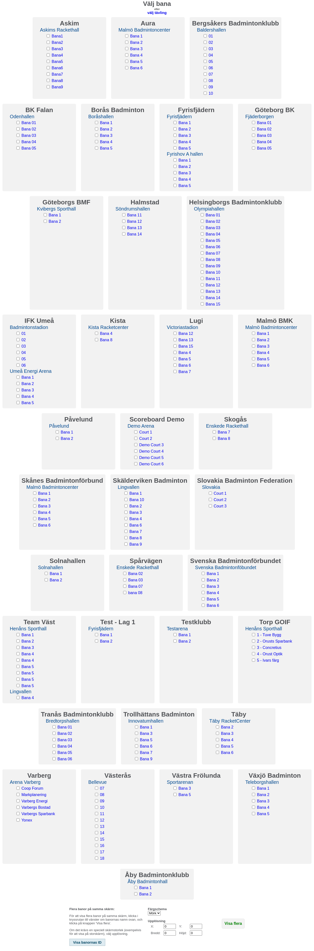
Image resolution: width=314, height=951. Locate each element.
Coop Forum (32, 788)
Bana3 (57, 49)
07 (211, 74)
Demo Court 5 (151, 458)
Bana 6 (136, 68)
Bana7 (57, 74)
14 (102, 833)
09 (211, 87)
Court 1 (145, 432)
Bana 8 (106, 340)
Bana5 (57, 61)
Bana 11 (134, 215)
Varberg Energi (34, 801)
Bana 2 (136, 42)
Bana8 (57, 81)
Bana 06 (213, 247)
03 (211, 49)
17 (102, 852)
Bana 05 (28, 148)
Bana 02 (28, 129)
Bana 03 (28, 135)
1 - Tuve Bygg (269, 635)
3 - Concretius (269, 648)
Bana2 (57, 42)
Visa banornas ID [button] (87, 942)
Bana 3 (136, 49)
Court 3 (220, 506)
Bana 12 (134, 221)
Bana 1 (136, 36)
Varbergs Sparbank (38, 814)
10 (211, 93)
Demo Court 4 (151, 451)
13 (102, 826)
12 (102, 820)
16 (102, 846)
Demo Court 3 (151, 445)
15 (102, 839)
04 (211, 55)
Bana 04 (28, 142)
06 (211, 68)
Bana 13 (134, 228)
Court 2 (145, 438)
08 (211, 81)
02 (211, 42)
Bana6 (57, 68)
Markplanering (33, 795)
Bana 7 (184, 372)
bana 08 (135, 593)
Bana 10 (213, 272)
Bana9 (57, 87)
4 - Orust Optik (269, 654)
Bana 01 (28, 123)
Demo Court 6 (151, 464)
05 (211, 61)
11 (102, 814)
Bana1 (57, 36)
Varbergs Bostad (35, 807)
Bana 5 (136, 61)
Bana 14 (134, 234)
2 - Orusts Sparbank (274, 641)
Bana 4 (136, 55)
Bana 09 (213, 266)
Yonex (26, 820)
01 (211, 36)
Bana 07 (213, 253)
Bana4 (57, 55)
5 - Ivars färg (268, 660)
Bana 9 (136, 544)
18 (102, 858)
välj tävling (157, 13)
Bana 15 (213, 304)
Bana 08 (213, 260)
